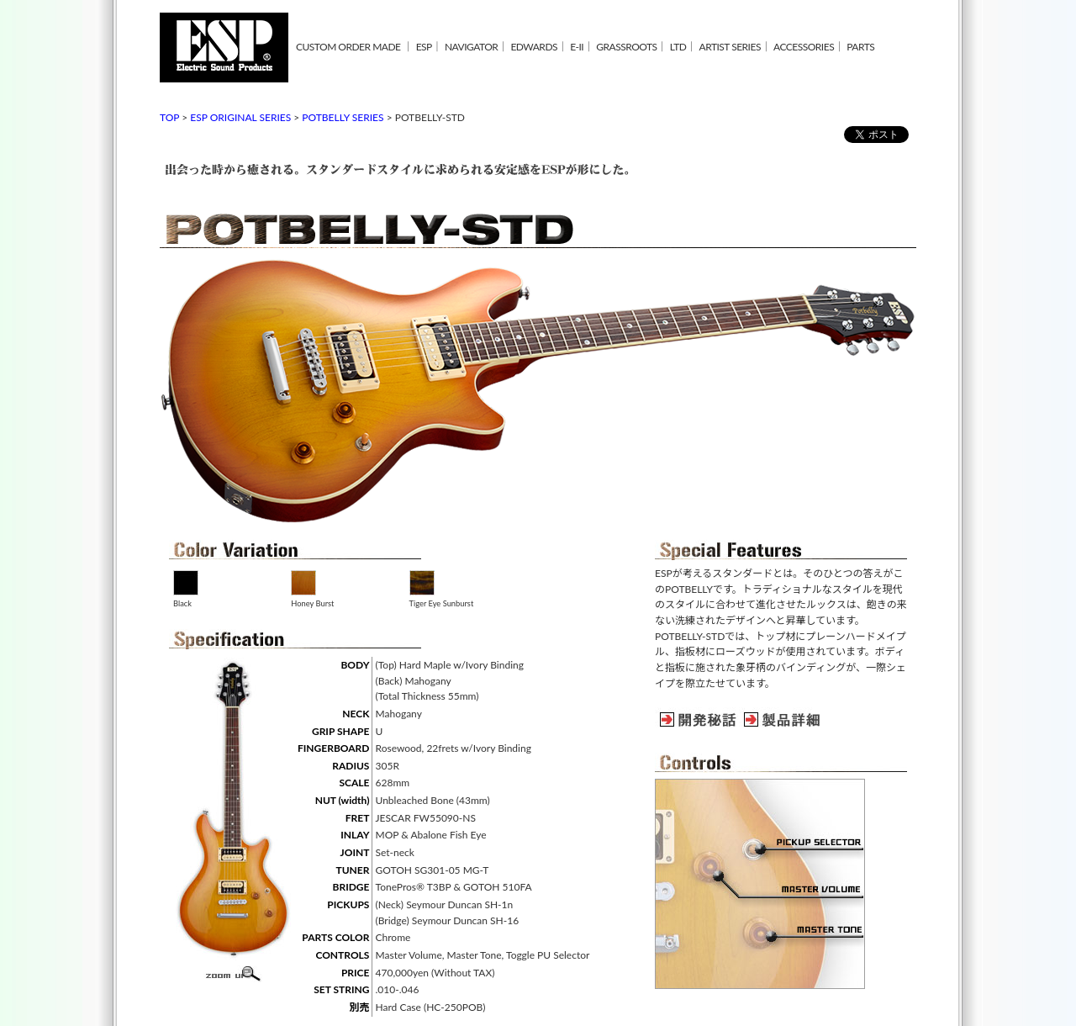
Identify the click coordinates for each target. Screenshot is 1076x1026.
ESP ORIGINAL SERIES (240, 117)
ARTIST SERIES (730, 46)
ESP (424, 46)
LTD (678, 46)
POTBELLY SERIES (342, 117)
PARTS (860, 46)
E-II (576, 46)
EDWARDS (533, 46)
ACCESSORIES (803, 46)
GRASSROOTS (626, 46)
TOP (169, 117)
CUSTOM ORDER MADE (348, 46)
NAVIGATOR (471, 46)
